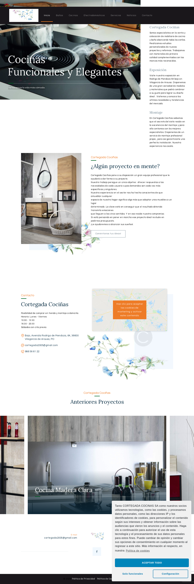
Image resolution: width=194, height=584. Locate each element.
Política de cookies (138, 550)
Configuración (170, 573)
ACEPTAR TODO (152, 562)
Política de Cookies (107, 579)
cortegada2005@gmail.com (41, 345)
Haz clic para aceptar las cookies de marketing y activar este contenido (129, 310)
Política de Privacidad (83, 579)
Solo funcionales (132, 573)
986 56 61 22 (32, 351)
